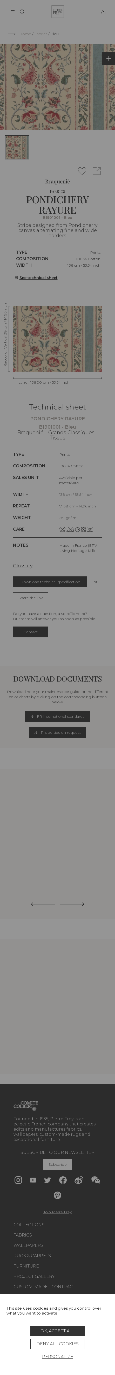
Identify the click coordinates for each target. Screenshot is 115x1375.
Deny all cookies (57, 1343)
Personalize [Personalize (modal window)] (57, 1356)
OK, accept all (57, 1330)
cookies (40, 1308)
